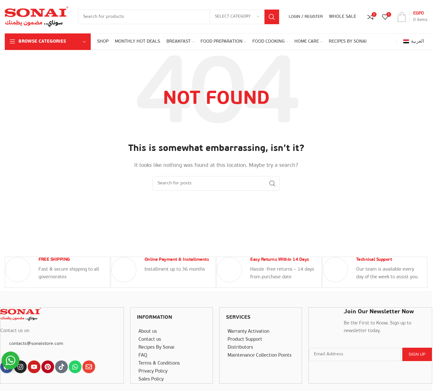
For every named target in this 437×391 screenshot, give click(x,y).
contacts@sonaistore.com (36, 342)
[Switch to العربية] (413, 42)
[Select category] (237, 17)
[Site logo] (36, 16)
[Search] (178, 17)
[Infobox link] (57, 272)
